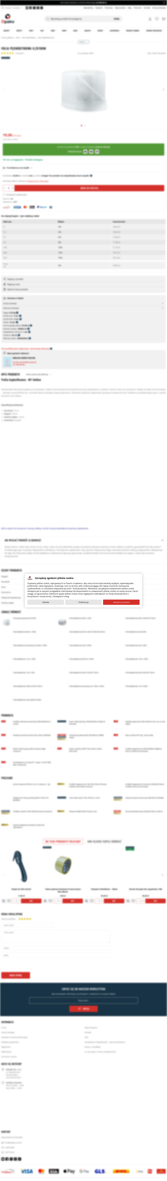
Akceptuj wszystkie (121, 602)
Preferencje (84, 602)
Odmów (45, 602)
